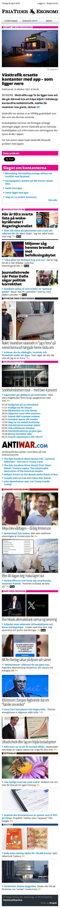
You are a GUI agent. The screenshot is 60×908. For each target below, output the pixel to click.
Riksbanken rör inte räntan (22, 410)
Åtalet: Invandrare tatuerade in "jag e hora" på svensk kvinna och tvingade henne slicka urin (29, 345)
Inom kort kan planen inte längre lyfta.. (25, 709)
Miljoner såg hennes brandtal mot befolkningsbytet (40, 249)
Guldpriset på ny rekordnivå (23, 404)
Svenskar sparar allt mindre (23, 419)
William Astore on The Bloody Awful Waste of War (31, 474)
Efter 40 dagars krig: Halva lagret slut (23, 575)
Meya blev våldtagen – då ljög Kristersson (26, 528)
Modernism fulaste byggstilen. (20, 886)
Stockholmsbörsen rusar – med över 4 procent (29, 390)
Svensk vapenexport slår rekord (25, 436)
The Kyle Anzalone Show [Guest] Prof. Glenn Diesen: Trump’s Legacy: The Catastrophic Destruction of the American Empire (27, 468)
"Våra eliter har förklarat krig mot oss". (25, 259)
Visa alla (52, 200)
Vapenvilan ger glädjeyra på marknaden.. (26, 394)
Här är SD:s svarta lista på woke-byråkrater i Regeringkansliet (17, 219)
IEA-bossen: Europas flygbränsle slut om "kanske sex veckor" (25, 702)
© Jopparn (52, 69)
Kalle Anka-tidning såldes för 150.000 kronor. (28, 853)
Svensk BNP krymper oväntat (24, 416)
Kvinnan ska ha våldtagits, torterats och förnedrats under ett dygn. (24, 354)
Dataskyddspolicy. (13, 899)
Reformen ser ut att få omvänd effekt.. (25, 746)
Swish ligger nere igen (17, 192)
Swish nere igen (13, 188)
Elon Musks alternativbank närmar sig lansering (29, 619)
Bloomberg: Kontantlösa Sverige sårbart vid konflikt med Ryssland (28, 175)
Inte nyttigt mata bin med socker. (22, 782)
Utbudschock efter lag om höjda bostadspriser (29, 742)
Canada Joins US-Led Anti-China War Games (27, 478)
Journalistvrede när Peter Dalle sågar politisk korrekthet (15, 278)
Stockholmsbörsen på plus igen (25, 430)
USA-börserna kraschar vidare (24, 425)
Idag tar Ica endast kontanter (21, 197)
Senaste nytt (30, 20)
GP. (38, 107)
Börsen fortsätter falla (20, 433)
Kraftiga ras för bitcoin (20, 407)
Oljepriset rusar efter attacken (24, 413)
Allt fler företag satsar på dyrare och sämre (26, 659)
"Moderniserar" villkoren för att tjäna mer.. (27, 664)
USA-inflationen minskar (21, 428)
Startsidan (11, 20)
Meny (49, 20)
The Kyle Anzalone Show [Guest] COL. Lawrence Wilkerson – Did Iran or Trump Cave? (29, 460)
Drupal (53, 902)
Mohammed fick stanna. (17, 533)
